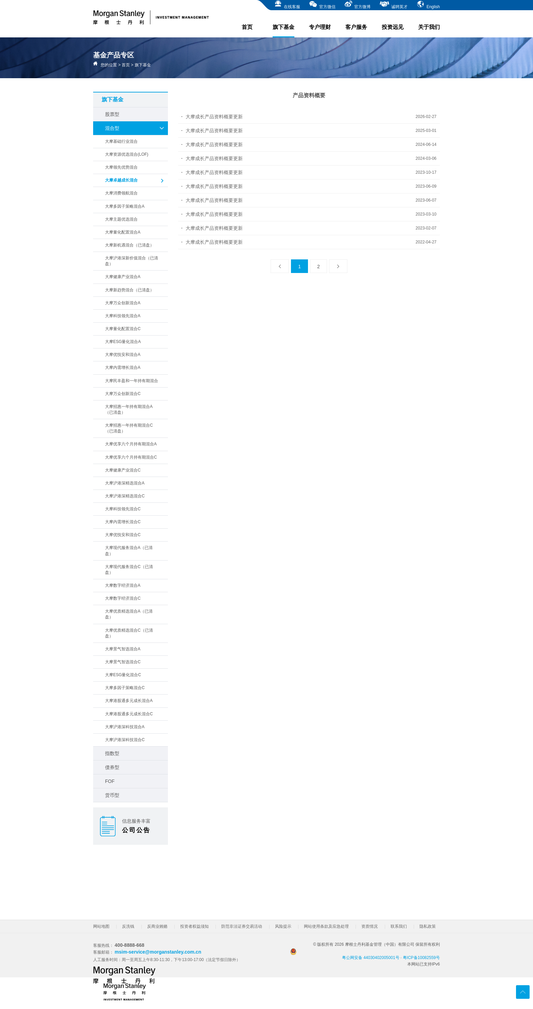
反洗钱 (128, 926)
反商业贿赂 (157, 926)
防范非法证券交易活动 (241, 926)
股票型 (112, 114)
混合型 (135, 128)
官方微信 (322, 4)
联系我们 (399, 926)
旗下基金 (283, 30)
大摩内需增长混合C (123, 521)
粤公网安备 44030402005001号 (344, 954)
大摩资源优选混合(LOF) (126, 154)
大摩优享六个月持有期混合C (131, 457)
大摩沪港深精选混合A (124, 483)
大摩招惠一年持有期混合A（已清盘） (129, 409)
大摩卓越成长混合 (135, 180)
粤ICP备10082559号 (421, 957)
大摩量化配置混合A (122, 232)
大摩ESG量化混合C (123, 674)
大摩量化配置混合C (123, 328)
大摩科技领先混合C (123, 509)
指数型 (112, 753)
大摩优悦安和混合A (122, 354)
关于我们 (429, 27)
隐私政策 (427, 926)
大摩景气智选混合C (123, 662)
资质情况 (369, 926)
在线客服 (287, 4)
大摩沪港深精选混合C (125, 496)
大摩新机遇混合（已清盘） (129, 245)
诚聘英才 (393, 4)
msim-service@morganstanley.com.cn (158, 952)
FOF (110, 781)
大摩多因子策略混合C (125, 687)
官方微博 (357, 4)
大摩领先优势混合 (121, 167)
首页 (247, 27)
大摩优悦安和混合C (123, 534)
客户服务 (356, 27)
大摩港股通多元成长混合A (129, 700)
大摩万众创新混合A (122, 303)
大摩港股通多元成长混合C (129, 714)
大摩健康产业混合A (122, 276)
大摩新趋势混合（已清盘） (129, 290)
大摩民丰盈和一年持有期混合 (131, 380)
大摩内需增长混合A (122, 367)
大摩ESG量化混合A (123, 341)
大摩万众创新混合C (123, 393)
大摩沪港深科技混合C (125, 739)
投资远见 (392, 27)
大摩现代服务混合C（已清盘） (129, 569)
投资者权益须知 (194, 926)
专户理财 (320, 27)
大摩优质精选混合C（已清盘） (129, 633)
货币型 (112, 795)
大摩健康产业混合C (123, 470)
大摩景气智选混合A (122, 649)
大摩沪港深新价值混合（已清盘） (131, 261)
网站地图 (101, 926)
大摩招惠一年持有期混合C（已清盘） (129, 428)
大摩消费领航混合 (121, 193)
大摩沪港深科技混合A (124, 726)
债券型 (112, 767)
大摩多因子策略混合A (124, 206)
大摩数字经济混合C (123, 598)
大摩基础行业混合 (121, 141)
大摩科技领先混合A (122, 315)
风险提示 (283, 926)
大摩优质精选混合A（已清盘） (129, 614)
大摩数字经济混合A (122, 585)
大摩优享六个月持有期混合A (131, 444)
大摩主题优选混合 (121, 219)
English (428, 4)
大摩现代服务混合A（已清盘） (129, 550)
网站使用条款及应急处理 (326, 926)
